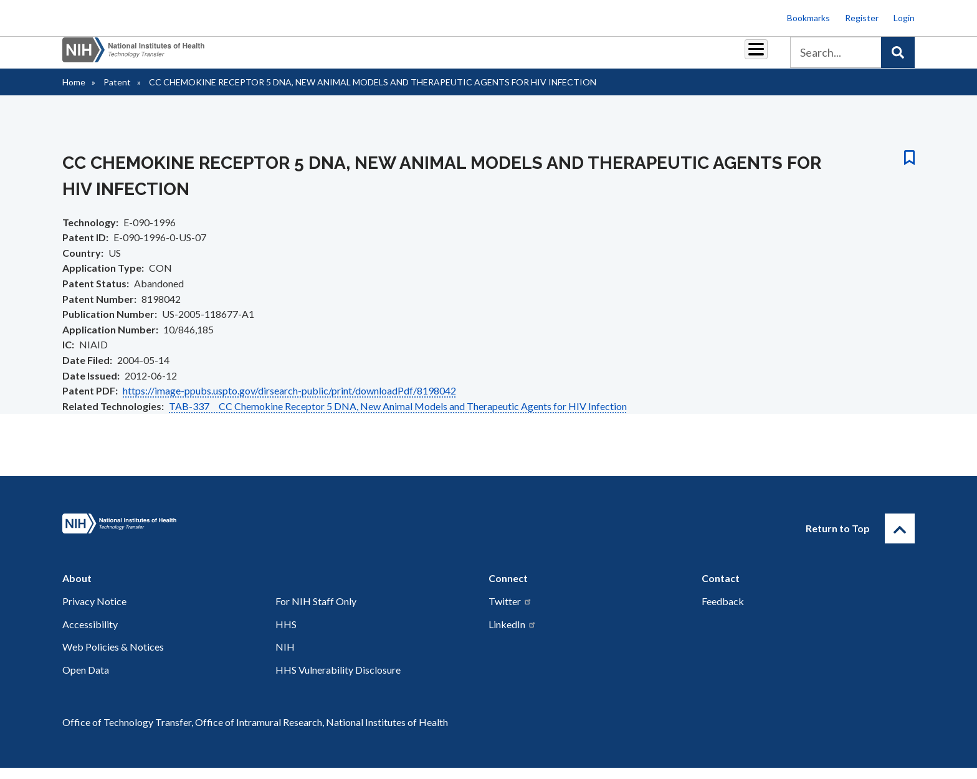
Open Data (85, 681)
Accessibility (90, 635)
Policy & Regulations (669, 57)
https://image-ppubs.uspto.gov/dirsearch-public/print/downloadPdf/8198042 (289, 402)
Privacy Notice (94, 612)
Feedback (723, 612)
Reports (526, 57)
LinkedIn (512, 635)
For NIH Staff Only (315, 612)
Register (862, 17)
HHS (286, 635)
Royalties (470, 57)
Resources (584, 57)
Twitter (510, 612)
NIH (285, 658)
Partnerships (404, 57)
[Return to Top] (900, 540)
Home (73, 93)
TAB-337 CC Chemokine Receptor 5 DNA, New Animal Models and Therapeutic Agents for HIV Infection (398, 417)
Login (904, 17)
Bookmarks (808, 17)
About (745, 57)
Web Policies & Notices (113, 658)
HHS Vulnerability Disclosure (338, 681)
